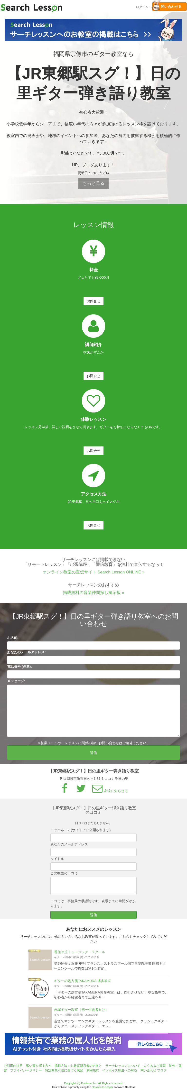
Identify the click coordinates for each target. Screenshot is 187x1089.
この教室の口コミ (64, 876)
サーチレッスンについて (122, 1066)
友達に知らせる (109, 794)
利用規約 (92, 1070)
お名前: (13, 641)
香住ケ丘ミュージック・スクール (79, 955)
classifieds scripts (102, 1087)
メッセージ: (16, 684)
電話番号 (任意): (19, 669)
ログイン (142, 6)
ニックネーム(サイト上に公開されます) (80, 833)
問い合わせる (166, 6)
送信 (93, 756)
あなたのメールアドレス (69, 847)
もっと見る (93, 183)
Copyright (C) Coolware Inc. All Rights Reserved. (93, 1083)
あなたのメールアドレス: (26, 655)
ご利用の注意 (13, 1066)
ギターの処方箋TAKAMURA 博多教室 (82, 984)
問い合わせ (148, 1070)
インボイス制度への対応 (119, 1070)
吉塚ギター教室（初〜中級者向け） (81, 1013)
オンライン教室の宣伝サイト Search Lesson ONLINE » (94, 574)
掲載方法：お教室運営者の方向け (78, 1066)
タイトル (57, 861)
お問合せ (93, 301)
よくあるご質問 (154, 1066)
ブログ (162, 1070)
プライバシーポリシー (26, 1070)
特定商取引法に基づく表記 (64, 1070)
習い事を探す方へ (38, 1066)
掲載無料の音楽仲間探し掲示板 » (93, 595)
